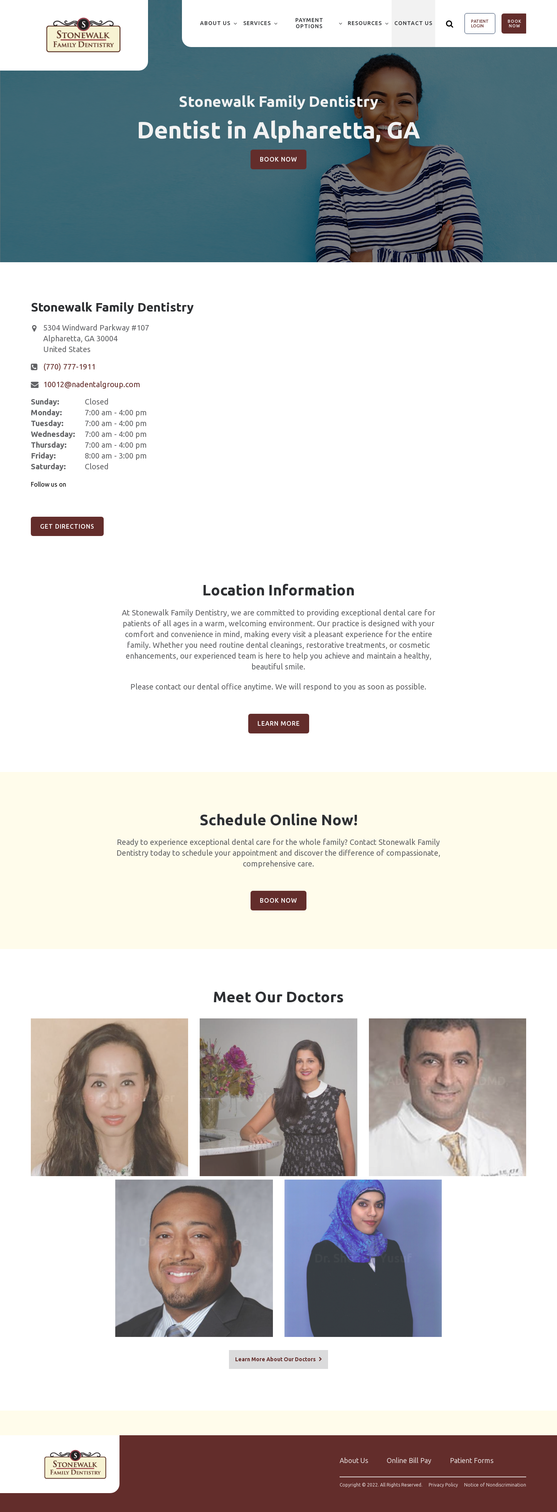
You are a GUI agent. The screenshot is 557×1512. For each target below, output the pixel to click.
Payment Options (309, 23)
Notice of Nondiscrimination (495, 1479)
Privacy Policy (443, 1479)
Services (257, 23)
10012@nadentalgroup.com (91, 384)
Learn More (278, 723)
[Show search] (450, 23)
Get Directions (67, 526)
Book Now (515, 23)
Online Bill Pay (409, 1455)
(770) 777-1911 (69, 366)
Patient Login (480, 23)
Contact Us (413, 23)
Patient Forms (471, 1455)
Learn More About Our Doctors (275, 1353)
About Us (215, 23)
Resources (365, 23)
